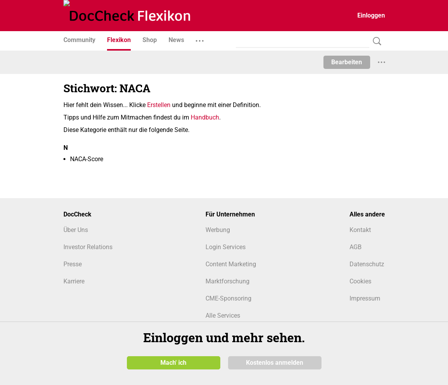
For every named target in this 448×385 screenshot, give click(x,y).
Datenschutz (367, 264)
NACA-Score (86, 159)
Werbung (218, 230)
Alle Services (223, 315)
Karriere (73, 281)
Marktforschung (227, 281)
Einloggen (371, 15)
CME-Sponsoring (228, 298)
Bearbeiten (346, 62)
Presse (72, 264)
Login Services (226, 247)
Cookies (360, 281)
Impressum (365, 298)
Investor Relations (87, 247)
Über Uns (75, 230)
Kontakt (360, 230)
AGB (356, 247)
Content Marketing (231, 264)
